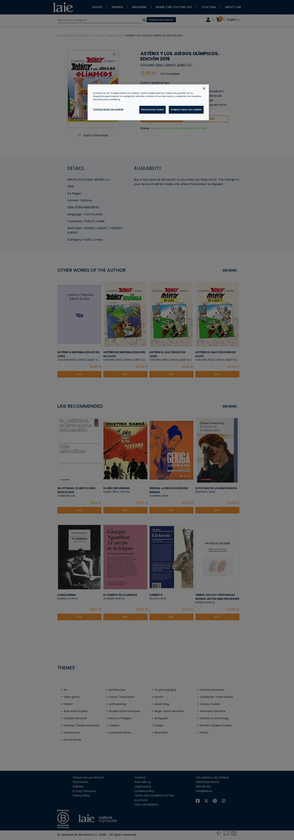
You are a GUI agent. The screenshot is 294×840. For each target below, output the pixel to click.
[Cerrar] (204, 88)
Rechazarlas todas (152, 109)
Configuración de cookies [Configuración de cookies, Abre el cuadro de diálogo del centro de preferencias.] (108, 109)
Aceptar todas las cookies (186, 109)
